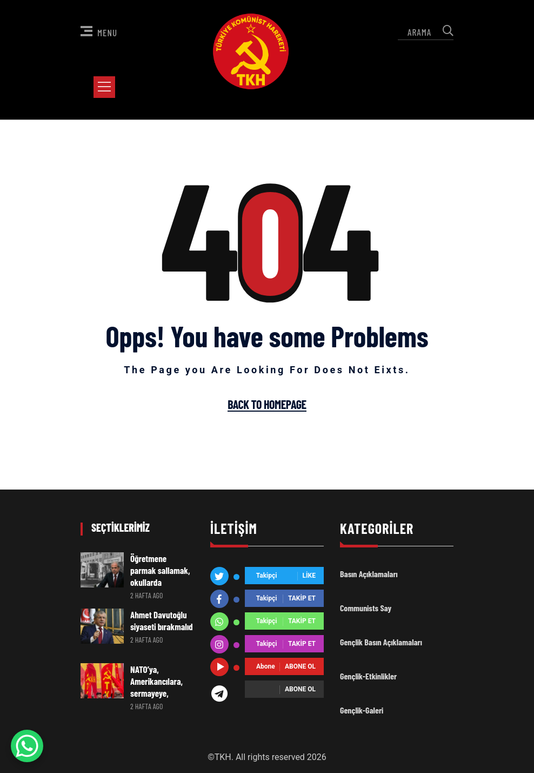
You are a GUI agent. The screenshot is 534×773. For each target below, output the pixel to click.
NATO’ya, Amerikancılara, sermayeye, (156, 681)
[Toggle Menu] (106, 87)
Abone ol (300, 667)
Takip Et (302, 599)
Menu (99, 32)
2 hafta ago (146, 595)
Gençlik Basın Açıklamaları (381, 642)
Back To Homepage (267, 404)
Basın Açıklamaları (369, 574)
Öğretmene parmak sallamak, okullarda (162, 570)
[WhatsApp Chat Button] (27, 746)
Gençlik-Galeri (361, 710)
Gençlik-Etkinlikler (368, 676)
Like (309, 576)
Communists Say (365, 608)
